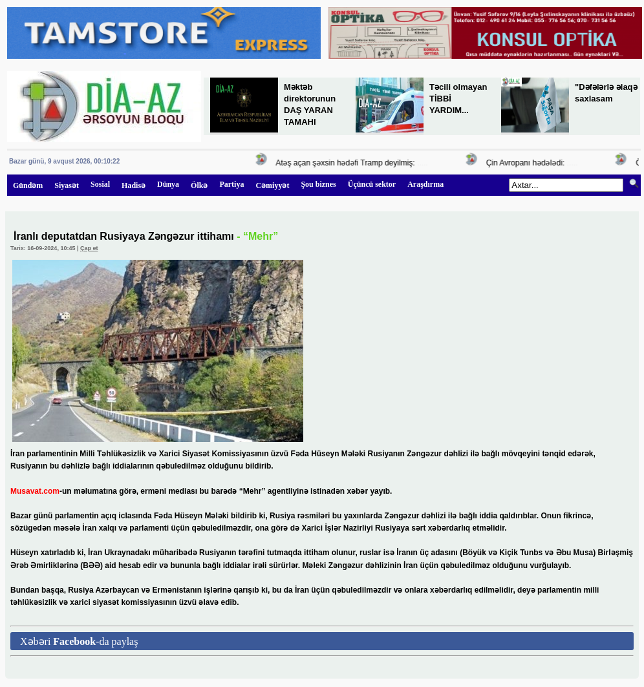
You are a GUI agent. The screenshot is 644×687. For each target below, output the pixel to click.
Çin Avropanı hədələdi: (527, 162)
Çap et (89, 248)
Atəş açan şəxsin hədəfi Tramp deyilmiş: (347, 162)
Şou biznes (318, 184)
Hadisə (133, 185)
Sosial (100, 184)
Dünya (168, 184)
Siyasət (66, 185)
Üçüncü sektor (372, 184)
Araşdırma (425, 184)
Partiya (231, 184)
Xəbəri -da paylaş (79, 641)
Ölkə (199, 185)
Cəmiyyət (272, 185)
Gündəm (28, 185)
